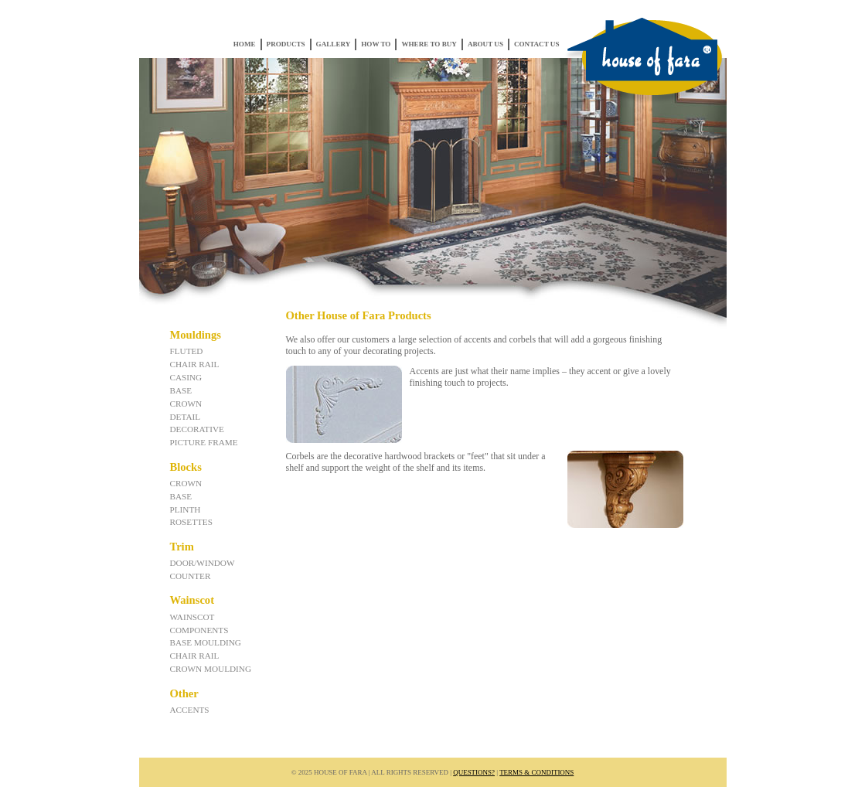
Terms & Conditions (536, 772)
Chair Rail (195, 364)
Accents (189, 709)
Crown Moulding (211, 668)
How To (375, 44)
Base (181, 390)
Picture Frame (204, 442)
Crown (186, 403)
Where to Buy (428, 44)
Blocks (186, 467)
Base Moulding (205, 642)
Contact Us (537, 44)
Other (184, 693)
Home (244, 44)
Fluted (186, 351)
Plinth (185, 509)
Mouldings (195, 335)
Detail (185, 416)
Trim (182, 546)
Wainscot (192, 600)
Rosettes (191, 521)
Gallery (333, 44)
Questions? (474, 772)
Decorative (197, 429)
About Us (485, 44)
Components (199, 630)
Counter (190, 576)
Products (286, 44)
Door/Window (202, 562)
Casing (186, 377)
